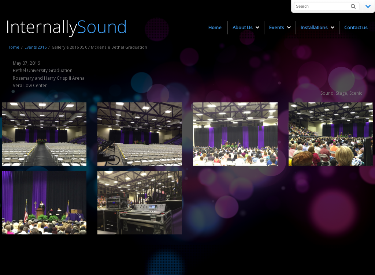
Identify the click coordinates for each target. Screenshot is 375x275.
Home (13, 47)
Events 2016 (36, 47)
